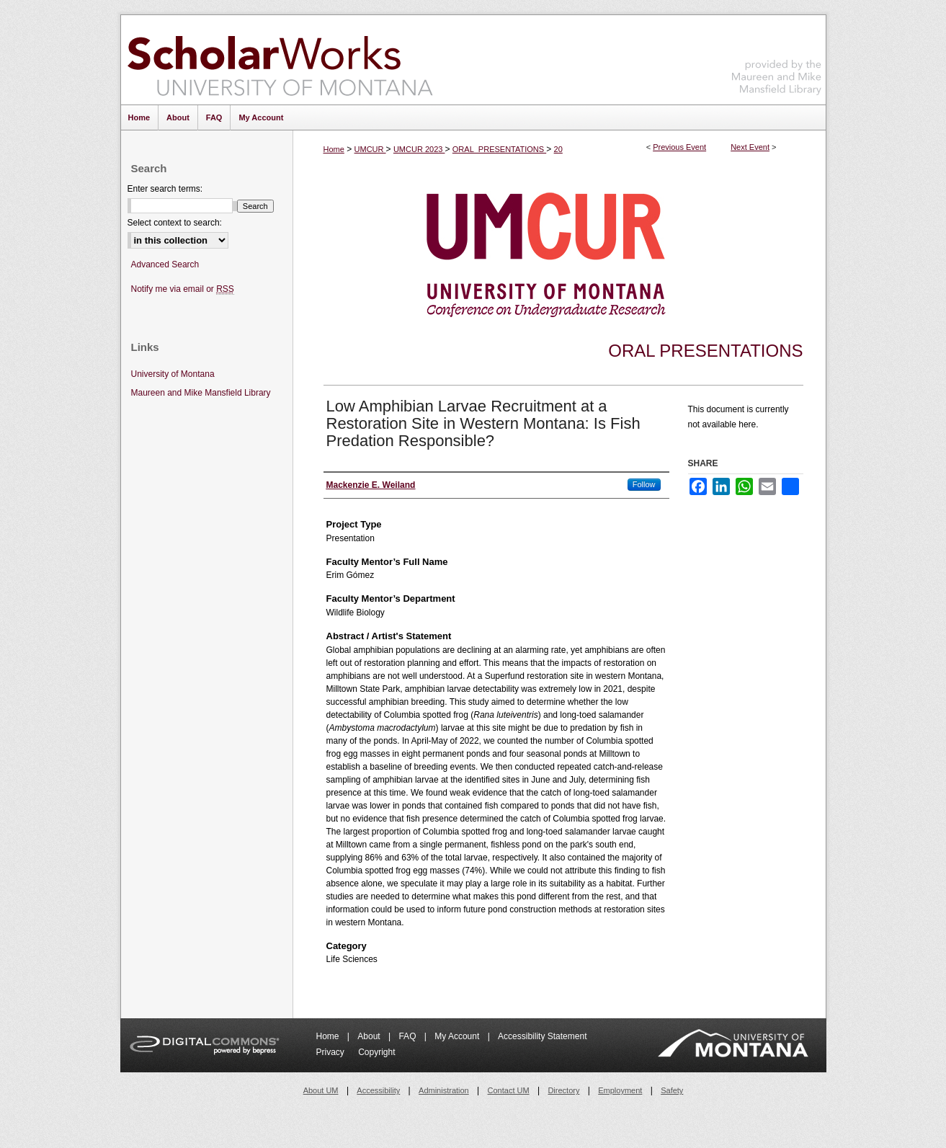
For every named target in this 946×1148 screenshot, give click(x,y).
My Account (457, 1036)
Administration (444, 1090)
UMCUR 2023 (419, 149)
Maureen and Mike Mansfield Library (777, 57)
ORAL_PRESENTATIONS (499, 149)
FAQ (408, 1036)
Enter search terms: (165, 189)
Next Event (750, 147)
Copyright (376, 1052)
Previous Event (679, 147)
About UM (321, 1090)
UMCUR (370, 149)
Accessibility (378, 1090)
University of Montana (173, 374)
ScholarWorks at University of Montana (280, 59)
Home (333, 149)
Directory (563, 1090)
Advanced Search (165, 264)
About (370, 1036)
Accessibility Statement (542, 1036)
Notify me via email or (182, 289)
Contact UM (509, 1090)
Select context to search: (175, 223)
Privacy (331, 1052)
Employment (620, 1090)
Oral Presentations (705, 350)
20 (558, 149)
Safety (672, 1090)
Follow (644, 484)
